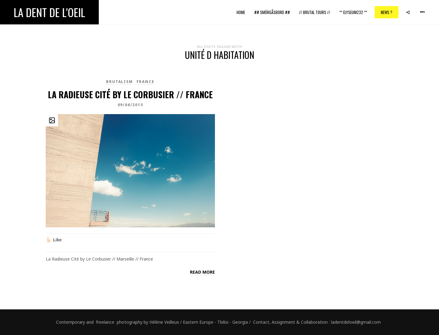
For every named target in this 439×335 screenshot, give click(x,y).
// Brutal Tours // (314, 12)
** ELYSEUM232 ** (353, 12)
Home (241, 12)
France (146, 81)
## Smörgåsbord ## (272, 12)
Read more (202, 272)
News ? (386, 12)
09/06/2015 (130, 104)
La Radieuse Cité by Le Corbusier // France (130, 94)
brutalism (119, 81)
